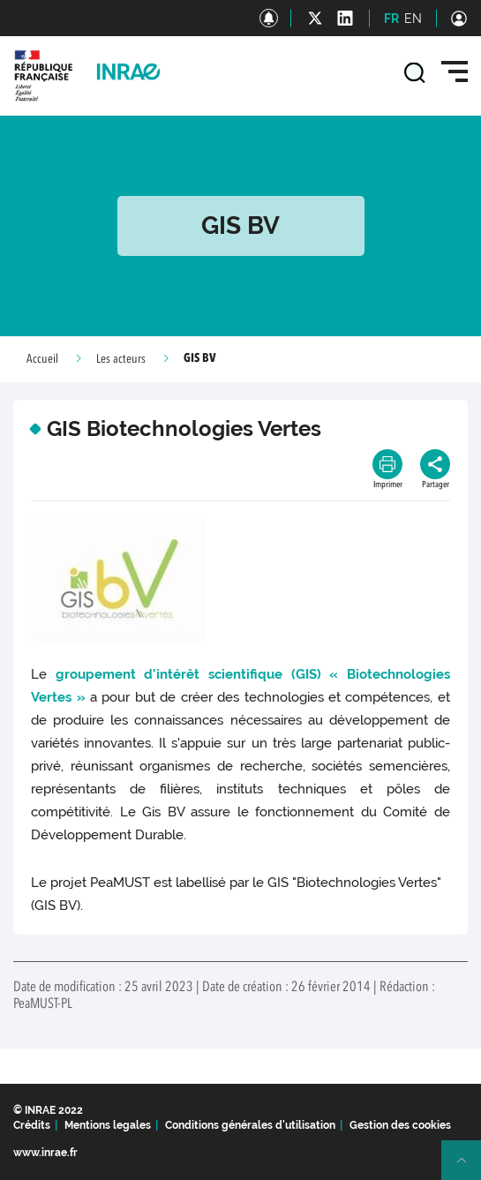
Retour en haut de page (468, 1167)
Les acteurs (121, 359)
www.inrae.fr (45, 1152)
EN (413, 18)
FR (391, 18)
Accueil (42, 359)
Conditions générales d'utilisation (250, 1125)
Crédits (31, 1125)
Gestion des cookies (400, 1125)
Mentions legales (107, 1125)
